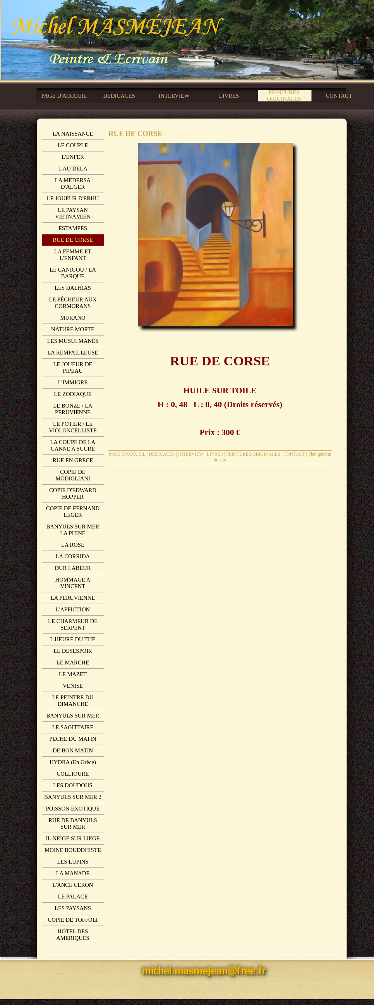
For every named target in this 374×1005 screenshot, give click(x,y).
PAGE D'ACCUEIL (127, 454)
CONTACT (294, 454)
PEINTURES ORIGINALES (253, 454)
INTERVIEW (190, 454)
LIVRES (215, 454)
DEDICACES (162, 454)
